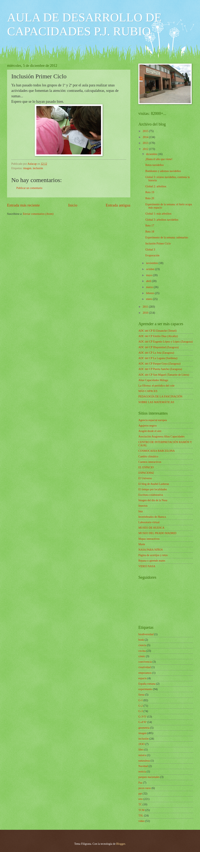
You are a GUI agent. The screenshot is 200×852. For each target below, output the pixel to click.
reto (140, 799)
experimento (145, 689)
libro (141, 749)
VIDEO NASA (146, 566)
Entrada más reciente (23, 205)
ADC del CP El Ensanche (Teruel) (157, 330)
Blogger (120, 843)
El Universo (145, 478)
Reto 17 (149, 225)
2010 (146, 312)
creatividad (144, 667)
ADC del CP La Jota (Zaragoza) (156, 352)
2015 (146, 131)
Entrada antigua (118, 205)
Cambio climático (148, 456)
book (141, 639)
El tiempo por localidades (152, 489)
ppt (140, 793)
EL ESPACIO (146, 467)
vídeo (141, 821)
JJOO (141, 744)
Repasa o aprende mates (151, 560)
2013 (146, 143)
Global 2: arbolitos (155, 186)
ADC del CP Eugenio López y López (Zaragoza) (165, 341)
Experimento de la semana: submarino (166, 237)
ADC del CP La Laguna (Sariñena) (157, 358)
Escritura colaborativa (150, 494)
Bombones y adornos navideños (163, 171)
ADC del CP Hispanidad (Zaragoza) (158, 347)
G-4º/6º (142, 722)
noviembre (152, 263)
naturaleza (144, 760)
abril (149, 281)
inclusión (38, 168)
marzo (150, 287)
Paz (140, 782)
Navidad (143, 766)
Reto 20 (149, 198)
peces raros (144, 788)
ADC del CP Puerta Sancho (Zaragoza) (160, 369)
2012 (146, 149)
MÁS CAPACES (147, 391)
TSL (140, 815)
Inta (140, 511)
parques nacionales (149, 777)
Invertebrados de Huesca (152, 516)
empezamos (145, 672)
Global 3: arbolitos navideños (161, 219)
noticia (142, 771)
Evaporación (152, 255)
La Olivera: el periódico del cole (156, 385)
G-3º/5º (142, 716)
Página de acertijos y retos (153, 555)
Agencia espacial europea (152, 420)
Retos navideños (154, 165)
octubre (150, 269)
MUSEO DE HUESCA (151, 527)
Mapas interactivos (149, 538)
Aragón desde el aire (149, 431)
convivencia (145, 661)
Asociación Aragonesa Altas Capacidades (161, 436)
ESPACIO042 (146, 472)
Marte (141, 544)
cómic (141, 656)
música (142, 755)
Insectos (142, 505)
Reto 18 (149, 231)
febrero (150, 293)
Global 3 (150, 249)
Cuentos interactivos (149, 461)
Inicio (72, 205)
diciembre (152, 154)
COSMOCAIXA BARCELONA (156, 450)
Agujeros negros (147, 425)
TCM (141, 810)
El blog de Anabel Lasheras (153, 483)
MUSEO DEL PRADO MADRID (157, 533)
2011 (146, 306)
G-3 (140, 711)
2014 (146, 137)
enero (149, 299)
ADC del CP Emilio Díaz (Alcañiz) (158, 336)
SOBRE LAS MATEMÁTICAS (156, 402)
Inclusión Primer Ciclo (158, 243)
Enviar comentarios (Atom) (38, 213)
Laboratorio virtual (149, 522)
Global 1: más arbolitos (158, 213)
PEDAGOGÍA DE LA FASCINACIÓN (160, 396)
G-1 (140, 700)
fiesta (141, 694)
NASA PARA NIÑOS (150, 549)
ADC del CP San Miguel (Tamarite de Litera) (163, 374)
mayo (149, 275)
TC (140, 804)
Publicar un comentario (29, 188)
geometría (143, 727)
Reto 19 (149, 192)
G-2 (140, 705)
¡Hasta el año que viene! (158, 159)
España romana (147, 683)
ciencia (142, 645)
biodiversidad (146, 634)
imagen (27, 168)
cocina (142, 650)
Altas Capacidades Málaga (153, 380)
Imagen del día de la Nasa (152, 500)
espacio (142, 678)
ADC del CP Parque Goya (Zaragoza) (159, 363)
